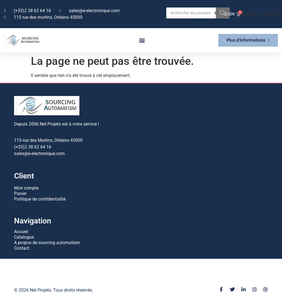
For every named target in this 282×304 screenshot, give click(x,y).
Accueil (21, 231)
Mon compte (26, 188)
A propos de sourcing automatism (47, 242)
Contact (21, 248)
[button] (142, 40)
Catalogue (24, 237)
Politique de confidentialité (40, 199)
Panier (20, 193)
